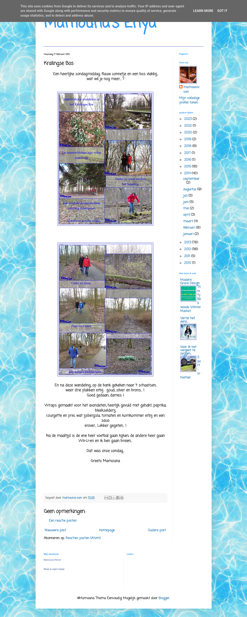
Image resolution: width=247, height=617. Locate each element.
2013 (188, 242)
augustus (190, 189)
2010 (188, 263)
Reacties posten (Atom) (83, 538)
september (191, 179)
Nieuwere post (55, 530)
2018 (188, 146)
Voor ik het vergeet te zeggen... (188, 350)
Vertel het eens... (187, 320)
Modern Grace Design (190, 282)
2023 (188, 119)
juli (185, 195)
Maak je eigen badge (54, 569)
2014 (188, 173)
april (187, 214)
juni (186, 202)
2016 (188, 159)
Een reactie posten (63, 520)
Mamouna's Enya (100, 23)
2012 (188, 249)
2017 (188, 153)
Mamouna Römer (52, 560)
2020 (188, 132)
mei (186, 208)
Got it (222, 11)
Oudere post (157, 530)
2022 (188, 125)
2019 (188, 139)
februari (189, 227)
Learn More (203, 11)
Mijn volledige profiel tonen (189, 100)
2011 (187, 256)
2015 (188, 166)
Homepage (107, 530)
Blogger (164, 598)
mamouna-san (191, 89)
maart (188, 221)
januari (189, 234)
